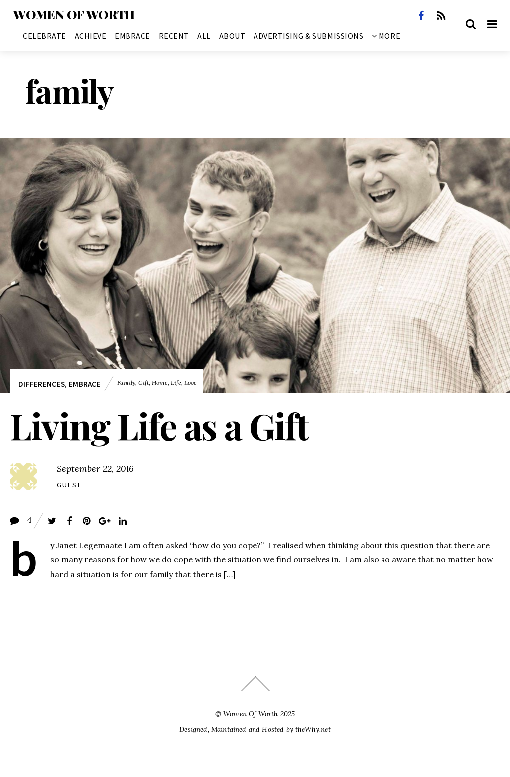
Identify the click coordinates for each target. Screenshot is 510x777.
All (204, 36)
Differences (41, 384)
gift (143, 382)
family (126, 382)
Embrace (132, 36)
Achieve (91, 36)
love (190, 382)
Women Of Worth (250, 713)
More (386, 36)
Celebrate (44, 36)
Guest (69, 484)
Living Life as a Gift (159, 425)
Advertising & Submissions (308, 36)
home (160, 382)
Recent (174, 36)
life (176, 382)
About (232, 36)
